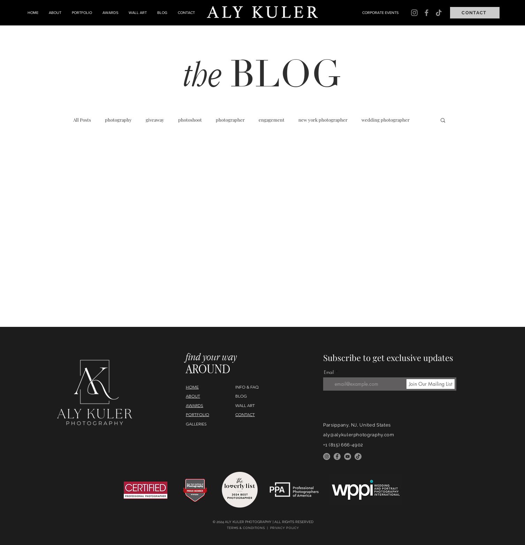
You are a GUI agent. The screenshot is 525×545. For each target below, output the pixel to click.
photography (118, 120)
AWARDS (194, 405)
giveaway (155, 120)
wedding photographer (386, 120)
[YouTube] (347, 456)
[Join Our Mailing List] (430, 384)
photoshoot (190, 120)
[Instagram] (414, 12)
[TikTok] (438, 12)
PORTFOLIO (197, 414)
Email (329, 372)
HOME (192, 387)
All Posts (82, 120)
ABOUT (193, 396)
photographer (230, 120)
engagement (271, 120)
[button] (443, 120)
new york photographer (323, 120)
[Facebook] (426, 12)
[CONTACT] (475, 12)
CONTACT (245, 414)
